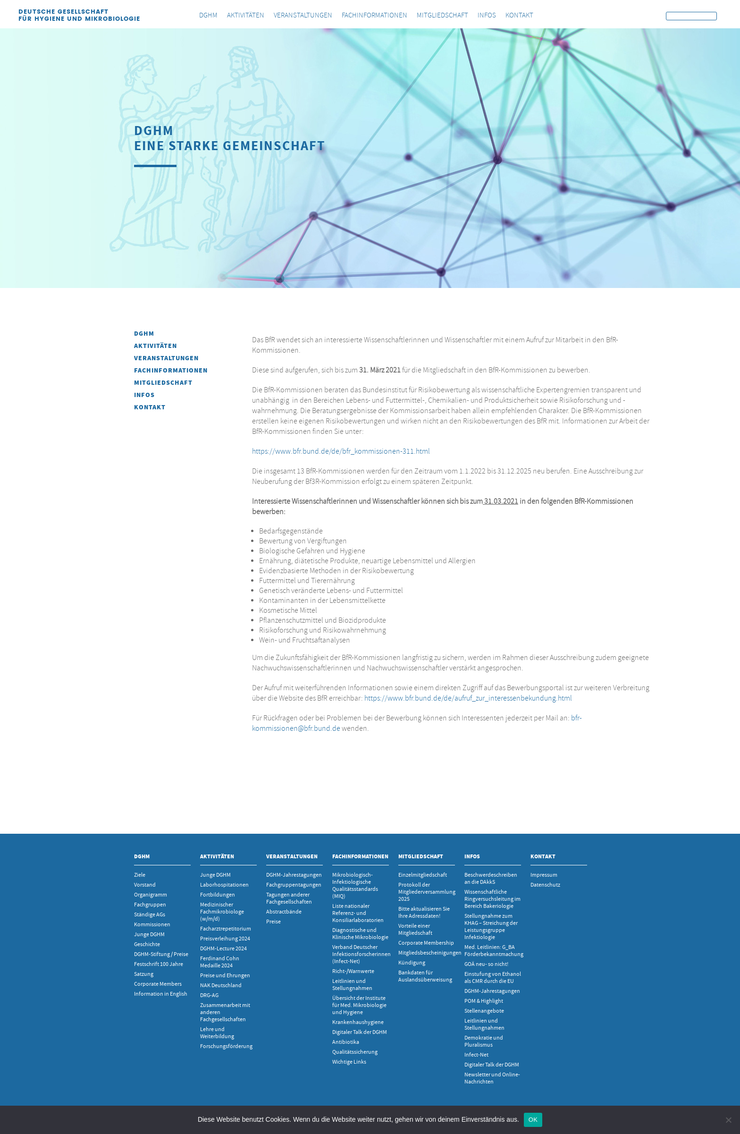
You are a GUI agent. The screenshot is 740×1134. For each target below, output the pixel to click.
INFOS (144, 394)
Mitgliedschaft (163, 382)
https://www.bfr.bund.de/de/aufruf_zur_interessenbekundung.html (468, 698)
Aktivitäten (155, 345)
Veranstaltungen (166, 358)
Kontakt (150, 407)
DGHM (144, 333)
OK (533, 1119)
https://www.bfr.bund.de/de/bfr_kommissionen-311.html (341, 451)
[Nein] (728, 1120)
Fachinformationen (171, 370)
